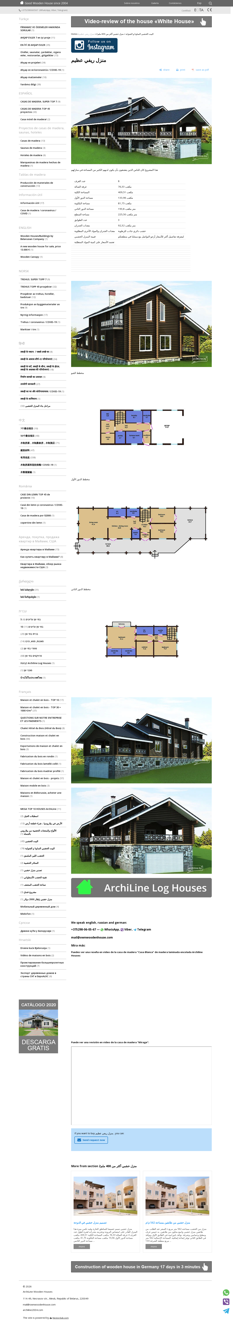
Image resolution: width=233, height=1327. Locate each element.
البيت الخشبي (29, 841)
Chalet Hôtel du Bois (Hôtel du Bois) (42, 728)
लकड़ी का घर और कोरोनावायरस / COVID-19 (42, 391)
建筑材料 (27, 450)
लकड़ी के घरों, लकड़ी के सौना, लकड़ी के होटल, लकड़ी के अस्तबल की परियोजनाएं (40, 368)
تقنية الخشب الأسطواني (33, 877)
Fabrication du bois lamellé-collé (40, 763)
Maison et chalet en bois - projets (42, 778)
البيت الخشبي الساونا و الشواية (37, 848)
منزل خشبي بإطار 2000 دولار (36, 899)
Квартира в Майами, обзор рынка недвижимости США (40, 565)
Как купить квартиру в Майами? (41, 556)
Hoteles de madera (33, 155)
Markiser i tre (29, 329)
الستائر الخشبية (29, 862)
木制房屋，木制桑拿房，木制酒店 (40, 442)
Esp (199, 3)
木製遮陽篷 (27, 472)
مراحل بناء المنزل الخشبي (35, 405)
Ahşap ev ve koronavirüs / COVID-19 (42, 69)
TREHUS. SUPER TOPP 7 (35, 279)
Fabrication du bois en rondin (39, 756)
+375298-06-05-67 (83, 929)
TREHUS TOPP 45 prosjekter (38, 286)
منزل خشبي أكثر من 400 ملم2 (110, 33)
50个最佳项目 (29, 435)
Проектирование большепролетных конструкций (42, 964)
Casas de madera (32, 140)
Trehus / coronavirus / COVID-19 (40, 322)
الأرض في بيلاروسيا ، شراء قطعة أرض (41, 823)
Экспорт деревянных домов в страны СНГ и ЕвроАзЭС (38, 974)
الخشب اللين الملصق (32, 855)
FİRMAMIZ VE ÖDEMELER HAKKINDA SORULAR (40, 29)
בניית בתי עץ (29, 633)
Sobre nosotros (132, 3)
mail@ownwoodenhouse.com (92, 937)
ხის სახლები (29, 589)
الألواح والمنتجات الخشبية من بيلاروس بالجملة (38, 832)
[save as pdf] (200, 70)
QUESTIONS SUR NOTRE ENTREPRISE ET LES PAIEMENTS (41, 719)
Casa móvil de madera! (35, 119)
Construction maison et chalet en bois (39, 737)
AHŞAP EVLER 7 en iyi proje (37, 37)
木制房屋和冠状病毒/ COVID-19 (38, 464)
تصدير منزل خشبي (31, 870)
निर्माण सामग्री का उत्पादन (32, 376)
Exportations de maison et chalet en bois (41, 747)
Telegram (62, 10)
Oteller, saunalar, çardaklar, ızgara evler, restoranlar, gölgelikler (40, 54)
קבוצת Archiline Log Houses (37, 663)
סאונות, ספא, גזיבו (32, 641)
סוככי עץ (26, 670)
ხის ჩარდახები (30, 596)
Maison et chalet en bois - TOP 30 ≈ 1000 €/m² (40, 709)
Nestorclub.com (61, 1317)
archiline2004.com (33, 1310)
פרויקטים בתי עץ (31, 655)
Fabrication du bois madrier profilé (42, 771)
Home (74, 33)
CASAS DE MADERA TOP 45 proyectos (35, 110)
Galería (155, 3)
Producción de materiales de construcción (36, 184)
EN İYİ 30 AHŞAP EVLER (35, 44)
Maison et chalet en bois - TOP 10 (42, 700)
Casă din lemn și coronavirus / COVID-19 (41, 506)
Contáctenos (175, 3)
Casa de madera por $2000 (37, 515)
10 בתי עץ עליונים (31, 626)
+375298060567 (29, 10)
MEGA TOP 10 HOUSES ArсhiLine (40, 808)
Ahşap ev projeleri (32, 62)
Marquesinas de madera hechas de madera (40, 164)
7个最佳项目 (29, 428)
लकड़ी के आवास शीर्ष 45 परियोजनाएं (38, 359)
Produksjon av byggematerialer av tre (40, 306)
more (82, 1246)
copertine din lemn (32, 522)
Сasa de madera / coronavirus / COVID (38, 212)
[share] (164, 70)
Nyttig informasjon (34, 314)
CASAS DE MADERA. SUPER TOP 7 (40, 101)
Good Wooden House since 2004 (44, 3)
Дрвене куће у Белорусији (37, 930)
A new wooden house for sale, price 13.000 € (40, 248)
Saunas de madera (32, 147)
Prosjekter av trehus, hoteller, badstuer (37, 295)
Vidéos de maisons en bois (37, 955)
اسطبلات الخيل (29, 816)
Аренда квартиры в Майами (39, 549)
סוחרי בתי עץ (28, 648)
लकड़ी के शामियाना (30, 398)
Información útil (32, 203)
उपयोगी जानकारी (30, 384)
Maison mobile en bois (35, 785)
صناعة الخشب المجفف (33, 884)
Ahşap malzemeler (33, 77)
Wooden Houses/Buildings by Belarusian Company (36, 237)
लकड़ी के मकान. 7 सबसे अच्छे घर (36, 351)
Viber (53, 10)
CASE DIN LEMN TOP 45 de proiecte (35, 496)
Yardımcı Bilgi (30, 84)
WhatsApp (45, 10)
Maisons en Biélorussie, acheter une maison (40, 794)
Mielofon (27, 913)
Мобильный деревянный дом (39, 906)
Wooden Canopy (31, 256)
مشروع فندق (28, 892)
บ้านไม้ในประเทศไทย (32, 677)
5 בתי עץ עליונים (30, 619)
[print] (180, 70)
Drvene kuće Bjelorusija (35, 948)
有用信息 (28, 457)
